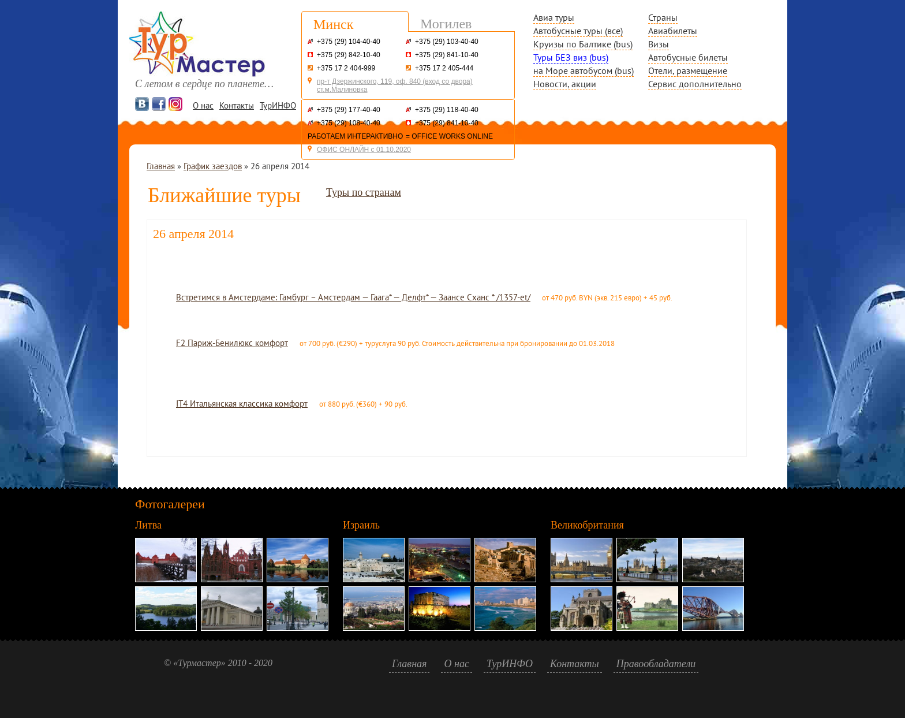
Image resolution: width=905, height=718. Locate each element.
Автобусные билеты (688, 57)
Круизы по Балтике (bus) (583, 44)
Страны (663, 17)
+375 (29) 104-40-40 (348, 42)
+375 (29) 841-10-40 (446, 55)
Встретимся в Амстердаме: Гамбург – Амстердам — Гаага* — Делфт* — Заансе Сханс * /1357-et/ (353, 297)
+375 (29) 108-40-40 (348, 123)
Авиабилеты (672, 30)
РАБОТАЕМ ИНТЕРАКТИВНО (355, 136)
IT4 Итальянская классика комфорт (242, 403)
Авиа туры (553, 17)
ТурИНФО (278, 105)
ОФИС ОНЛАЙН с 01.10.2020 (364, 150)
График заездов (213, 166)
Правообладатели (656, 663)
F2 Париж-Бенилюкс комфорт (232, 342)
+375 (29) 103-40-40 (446, 42)
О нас (203, 105)
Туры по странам (363, 192)
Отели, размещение (687, 70)
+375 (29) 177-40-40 (348, 110)
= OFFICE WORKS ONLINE (449, 136)
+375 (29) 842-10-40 (348, 55)
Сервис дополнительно (695, 84)
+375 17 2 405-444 (444, 68)
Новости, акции (564, 84)
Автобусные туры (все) (578, 30)
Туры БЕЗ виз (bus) (570, 57)
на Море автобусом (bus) (583, 70)
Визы (658, 44)
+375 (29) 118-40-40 (446, 110)
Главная (161, 166)
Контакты (236, 105)
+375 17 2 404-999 (346, 68)
